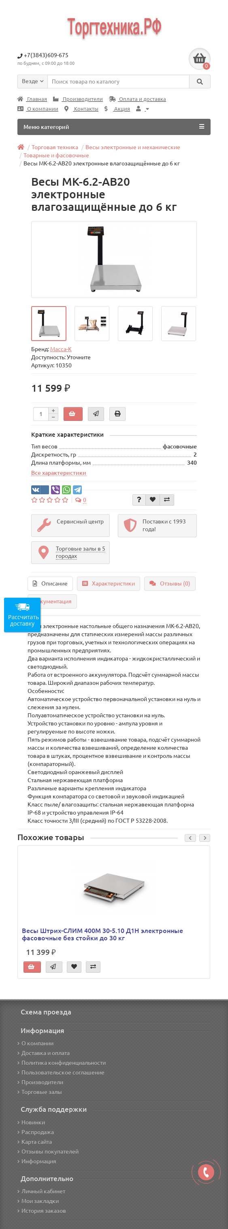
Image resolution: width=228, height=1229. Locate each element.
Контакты (81, 109)
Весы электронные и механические (132, 147)
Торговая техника (55, 147)
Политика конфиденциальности (61, 1063)
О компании (37, 109)
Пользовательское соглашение (60, 1072)
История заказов (41, 1211)
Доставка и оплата (43, 1053)
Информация (36, 1161)
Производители (78, 99)
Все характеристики (58, 473)
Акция (117, 109)
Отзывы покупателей (48, 1151)
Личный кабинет (41, 1191)
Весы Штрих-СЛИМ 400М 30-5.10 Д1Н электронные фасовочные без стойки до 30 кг (102, 934)
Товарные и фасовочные (56, 155)
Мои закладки (38, 1201)
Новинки (31, 1122)
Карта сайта (34, 1142)
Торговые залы (39, 1092)
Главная (32, 99)
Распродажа (35, 1132)
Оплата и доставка (137, 99)
